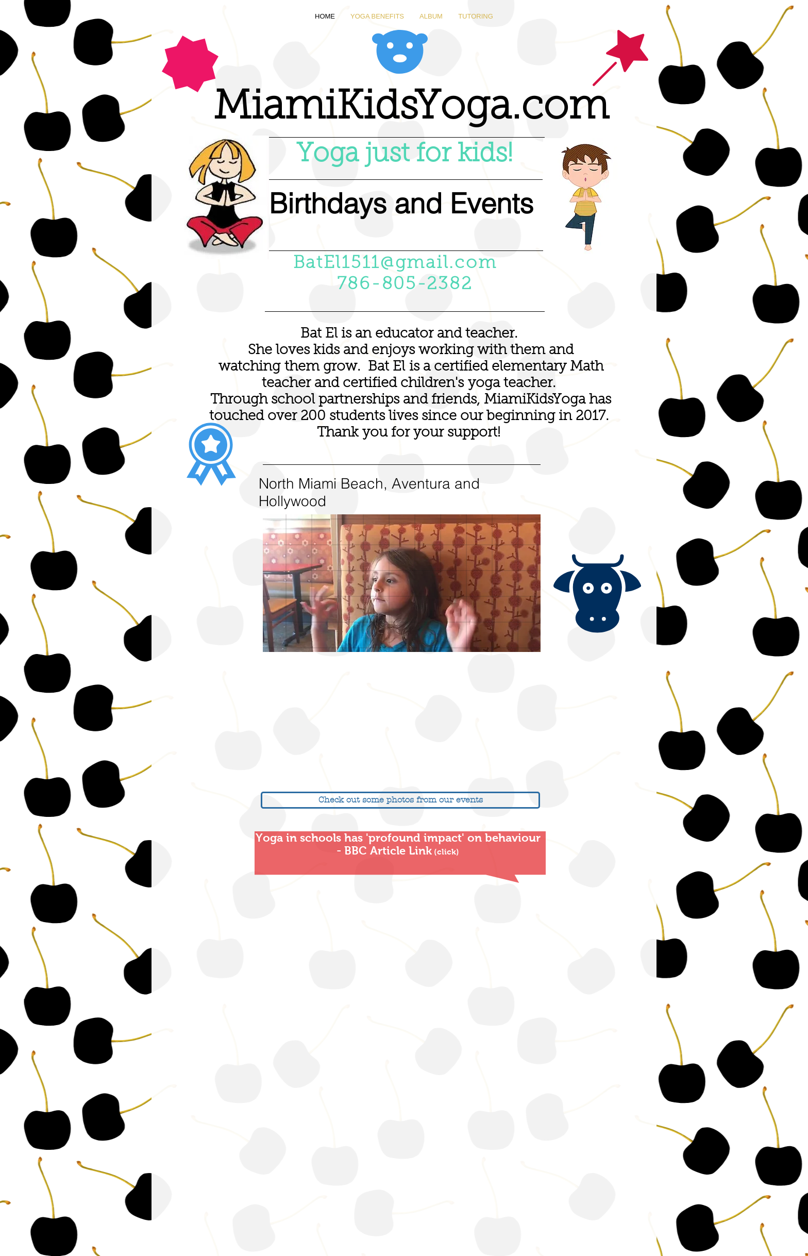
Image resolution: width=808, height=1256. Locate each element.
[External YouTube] (226, 722)
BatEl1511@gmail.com (395, 264)
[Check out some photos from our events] (400, 800)
